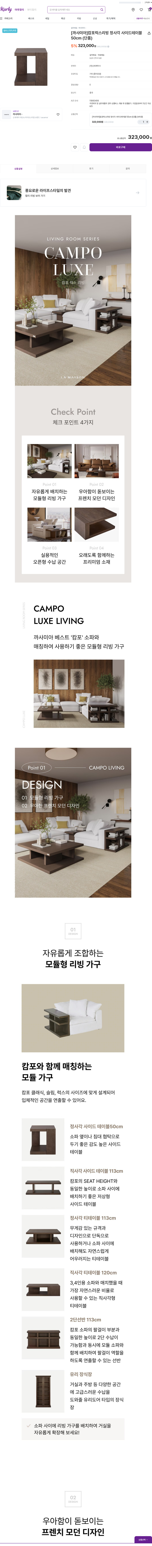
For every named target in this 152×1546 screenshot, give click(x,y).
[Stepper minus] (140, 122)
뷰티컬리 (31, 9)
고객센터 (148, 2)
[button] (73, 193)
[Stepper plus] (146, 122)
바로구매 (120, 147)
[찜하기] (58, 114)
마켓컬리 (19, 9)
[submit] (101, 9)
